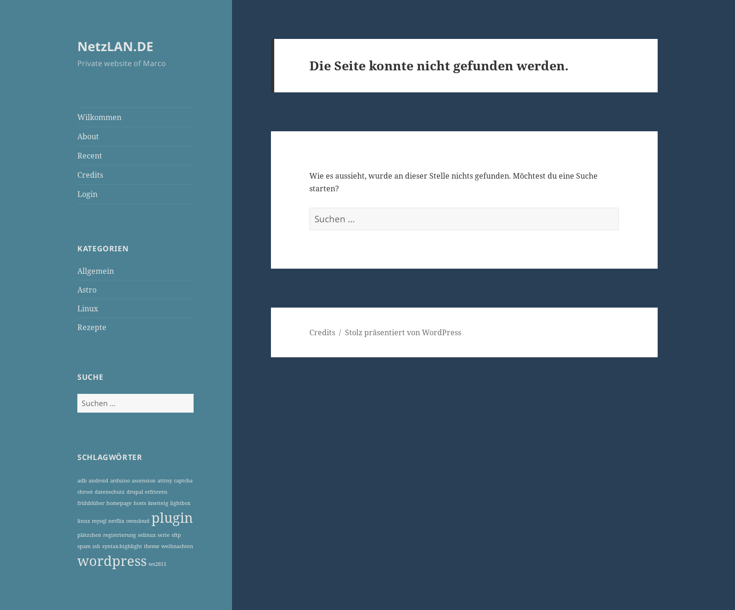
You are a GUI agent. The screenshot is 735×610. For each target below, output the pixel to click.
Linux (87, 308)
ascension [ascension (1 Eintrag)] (144, 480)
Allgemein (95, 271)
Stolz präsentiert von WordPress (403, 332)
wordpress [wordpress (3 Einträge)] (112, 560)
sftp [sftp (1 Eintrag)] (176, 535)
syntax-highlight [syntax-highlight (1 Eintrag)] (122, 546)
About (88, 136)
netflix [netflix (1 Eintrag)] (116, 521)
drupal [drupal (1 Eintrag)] (135, 492)
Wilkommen (99, 117)
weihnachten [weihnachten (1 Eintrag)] (177, 546)
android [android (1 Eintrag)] (98, 480)
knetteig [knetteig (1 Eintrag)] (158, 503)
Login (87, 194)
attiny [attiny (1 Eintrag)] (165, 480)
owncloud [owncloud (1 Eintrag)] (138, 521)
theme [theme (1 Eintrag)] (151, 546)
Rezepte (91, 327)
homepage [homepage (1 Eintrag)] (119, 503)
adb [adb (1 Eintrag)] (82, 480)
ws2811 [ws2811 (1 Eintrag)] (157, 564)
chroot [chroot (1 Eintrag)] (85, 492)
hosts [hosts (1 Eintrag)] (140, 503)
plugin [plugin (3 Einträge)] (172, 517)
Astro (87, 290)
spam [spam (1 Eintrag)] (83, 546)
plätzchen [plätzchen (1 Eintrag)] (89, 535)
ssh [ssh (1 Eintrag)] (96, 546)
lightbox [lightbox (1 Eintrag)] (180, 503)
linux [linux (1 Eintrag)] (83, 521)
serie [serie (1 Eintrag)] (164, 535)
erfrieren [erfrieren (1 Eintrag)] (156, 492)
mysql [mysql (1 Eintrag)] (99, 521)
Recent (89, 156)
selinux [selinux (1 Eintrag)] (147, 535)
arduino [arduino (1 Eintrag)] (120, 480)
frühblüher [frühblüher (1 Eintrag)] (91, 503)
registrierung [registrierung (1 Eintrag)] (119, 535)
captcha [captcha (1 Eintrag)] (183, 480)
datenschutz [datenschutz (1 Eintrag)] (110, 492)
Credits (90, 175)
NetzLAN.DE (115, 46)
